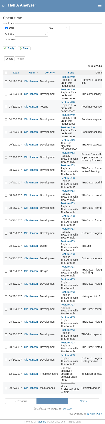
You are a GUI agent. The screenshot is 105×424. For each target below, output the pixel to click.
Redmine (41, 421)
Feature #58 (68, 383)
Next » (83, 401)
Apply (11, 48)
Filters (11, 23)
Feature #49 (68, 140)
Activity (50, 72)
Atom (92, 413)
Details (9, 58)
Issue (70, 72)
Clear (26, 48)
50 (64, 408)
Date (11, 28)
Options (12, 39)
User (32, 72)
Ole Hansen (31, 81)
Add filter (9, 34)
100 (69, 408)
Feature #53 (68, 152)
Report (20, 58)
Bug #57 (65, 367)
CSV (99, 413)
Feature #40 (68, 76)
